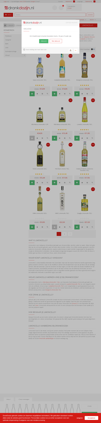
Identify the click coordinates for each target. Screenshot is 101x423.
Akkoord (43, 41)
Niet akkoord (56, 41)
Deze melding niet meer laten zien (36, 49)
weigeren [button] (80, 418)
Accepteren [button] (91, 418)
